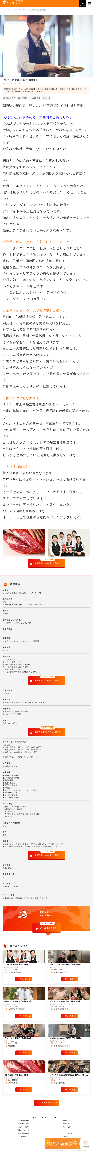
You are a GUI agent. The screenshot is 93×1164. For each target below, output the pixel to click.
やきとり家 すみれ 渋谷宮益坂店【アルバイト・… (69, 1075)
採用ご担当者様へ (23, 1133)
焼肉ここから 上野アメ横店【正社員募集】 (66, 964)
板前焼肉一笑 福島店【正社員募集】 (18, 1001)
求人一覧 (45, 1117)
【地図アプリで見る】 (36, 604)
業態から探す (66, 1123)
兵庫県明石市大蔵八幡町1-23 (14, 604)
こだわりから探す (23, 1127)
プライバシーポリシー (66, 1133)
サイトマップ (66, 1127)
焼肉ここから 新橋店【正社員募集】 (18, 1038)
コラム (56, 1117)
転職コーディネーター (23, 1130)
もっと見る (46, 1103)
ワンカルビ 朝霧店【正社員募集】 (35, 10)
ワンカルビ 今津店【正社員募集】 (17, 1075)
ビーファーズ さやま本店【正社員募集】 (65, 1001)
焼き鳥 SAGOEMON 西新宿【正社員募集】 (66, 1038)
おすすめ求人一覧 (23, 1120)
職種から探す (66, 1120)
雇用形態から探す (23, 1123)
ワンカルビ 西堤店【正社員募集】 (17, 964)
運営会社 (66, 1136)
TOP (34, 1117)
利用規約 (23, 1136)
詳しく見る (24, 979)
